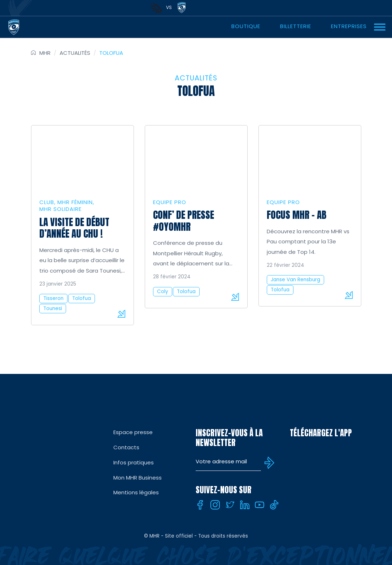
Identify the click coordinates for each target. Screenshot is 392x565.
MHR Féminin (75, 202)
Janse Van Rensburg (295, 279)
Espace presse (133, 432)
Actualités (75, 53)
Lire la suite (121, 314)
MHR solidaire (60, 209)
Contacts (126, 447)
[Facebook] (200, 504)
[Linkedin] (244, 504)
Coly (162, 291)
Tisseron (53, 298)
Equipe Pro (169, 202)
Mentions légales (136, 492)
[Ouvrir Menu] (380, 26)
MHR (45, 53)
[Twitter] (230, 504)
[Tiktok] (274, 504)
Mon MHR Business (137, 477)
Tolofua (81, 298)
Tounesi (52, 308)
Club (46, 202)
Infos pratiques (133, 462)
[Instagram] (215, 504)
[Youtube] (259, 504)
